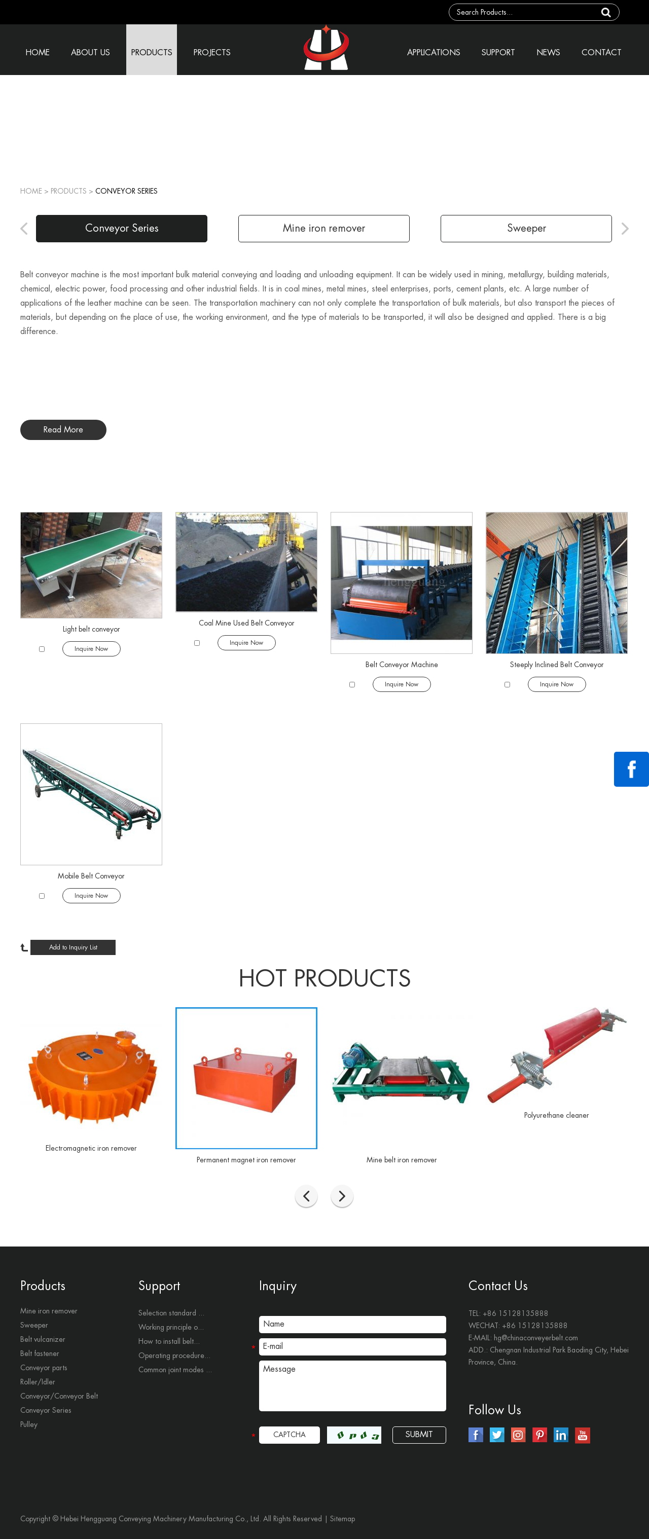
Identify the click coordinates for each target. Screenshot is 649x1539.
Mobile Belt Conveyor (91, 876)
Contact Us (498, 1286)
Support (159, 1286)
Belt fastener (39, 1353)
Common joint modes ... (175, 1369)
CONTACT (602, 53)
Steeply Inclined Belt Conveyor (557, 664)
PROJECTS (212, 53)
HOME (37, 53)
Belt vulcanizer (42, 1339)
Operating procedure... (174, 1355)
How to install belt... (169, 1341)
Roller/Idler (37, 1381)
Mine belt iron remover (402, 1159)
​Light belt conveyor (91, 629)
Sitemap (342, 1518)
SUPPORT (498, 53)
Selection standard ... (171, 1312)
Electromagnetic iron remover (91, 1148)
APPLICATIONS (433, 53)
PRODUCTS (151, 53)
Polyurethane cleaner (556, 1115)
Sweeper (526, 228)
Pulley (29, 1424)
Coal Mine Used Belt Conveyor (247, 623)
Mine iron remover (324, 228)
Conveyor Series (126, 191)
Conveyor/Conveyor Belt (59, 1396)
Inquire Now (91, 649)
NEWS (548, 53)
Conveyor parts (43, 1367)
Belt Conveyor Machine (402, 664)
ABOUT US (90, 53)
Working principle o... (171, 1327)
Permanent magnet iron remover (246, 1159)
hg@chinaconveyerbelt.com (536, 1337)
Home (31, 191)
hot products (324, 979)
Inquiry (278, 1286)
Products (42, 1286)
